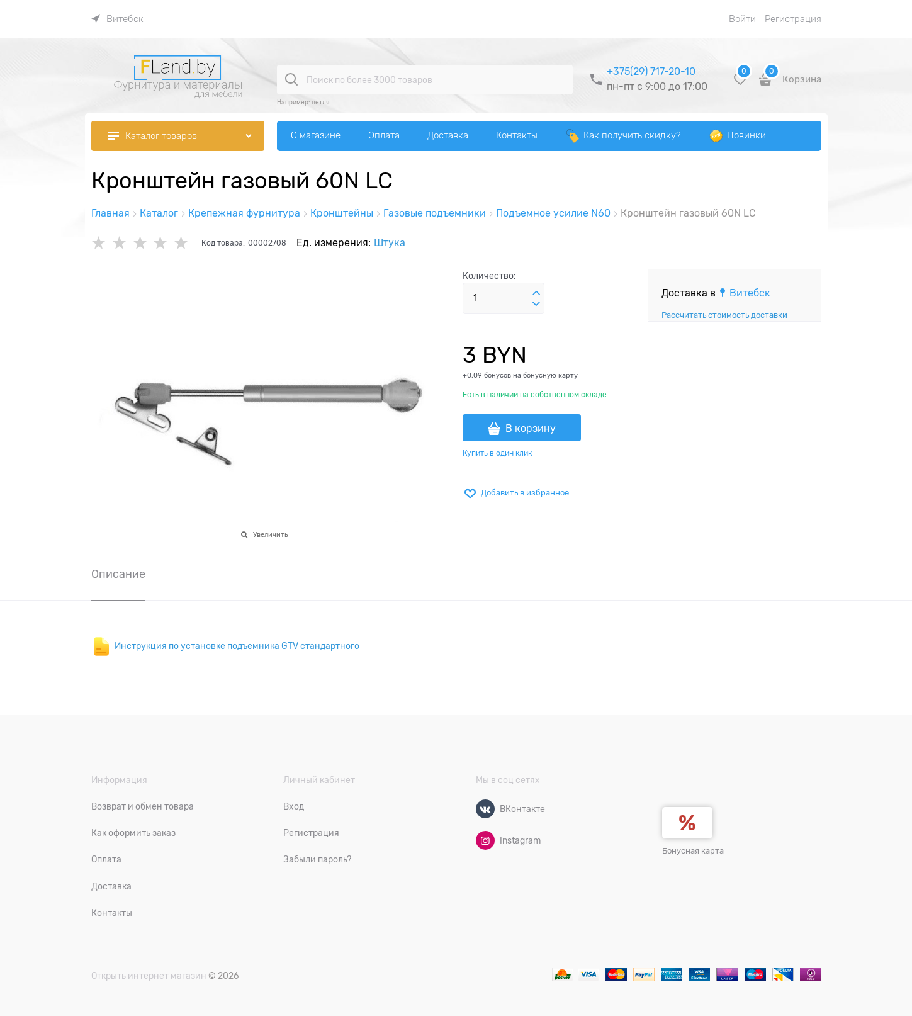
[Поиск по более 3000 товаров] (291, 79)
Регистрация (793, 19)
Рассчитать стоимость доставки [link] (724, 315)
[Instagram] (485, 840)
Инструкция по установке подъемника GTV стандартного (237, 646)
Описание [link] (118, 574)
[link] (117, 18)
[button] (536, 293)
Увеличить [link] (270, 534)
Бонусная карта (693, 850)
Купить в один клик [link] (497, 453)
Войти (742, 19)
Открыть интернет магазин (148, 976)
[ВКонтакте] (485, 808)
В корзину (530, 428)
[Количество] (503, 298)
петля (320, 102)
